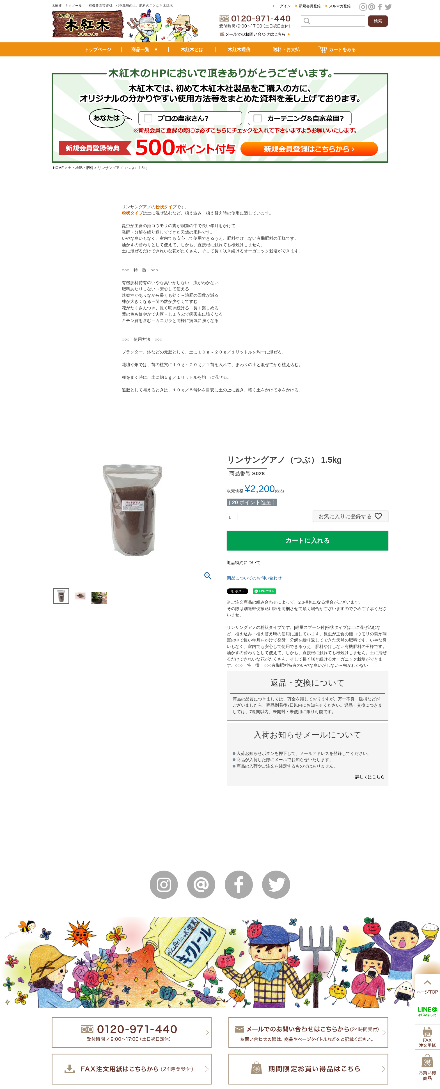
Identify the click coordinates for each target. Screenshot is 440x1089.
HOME (58, 168)
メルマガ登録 (340, 6)
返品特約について (243, 562)
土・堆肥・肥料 (80, 168)
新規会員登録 (310, 6)
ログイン (283, 6)
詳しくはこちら (370, 776)
